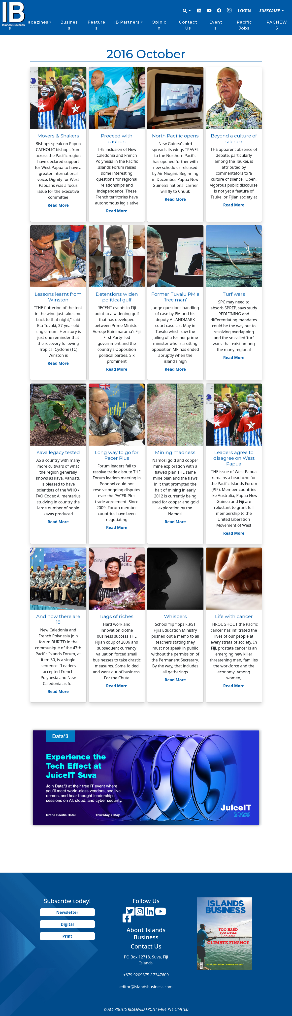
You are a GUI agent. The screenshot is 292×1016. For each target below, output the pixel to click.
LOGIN (244, 10)
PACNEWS (276, 25)
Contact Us (188, 25)
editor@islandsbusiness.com (145, 986)
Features (96, 25)
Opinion (159, 25)
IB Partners (127, 22)
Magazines (36, 22)
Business (69, 25)
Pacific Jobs (244, 25)
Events (215, 25)
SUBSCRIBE (270, 10)
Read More (58, 205)
